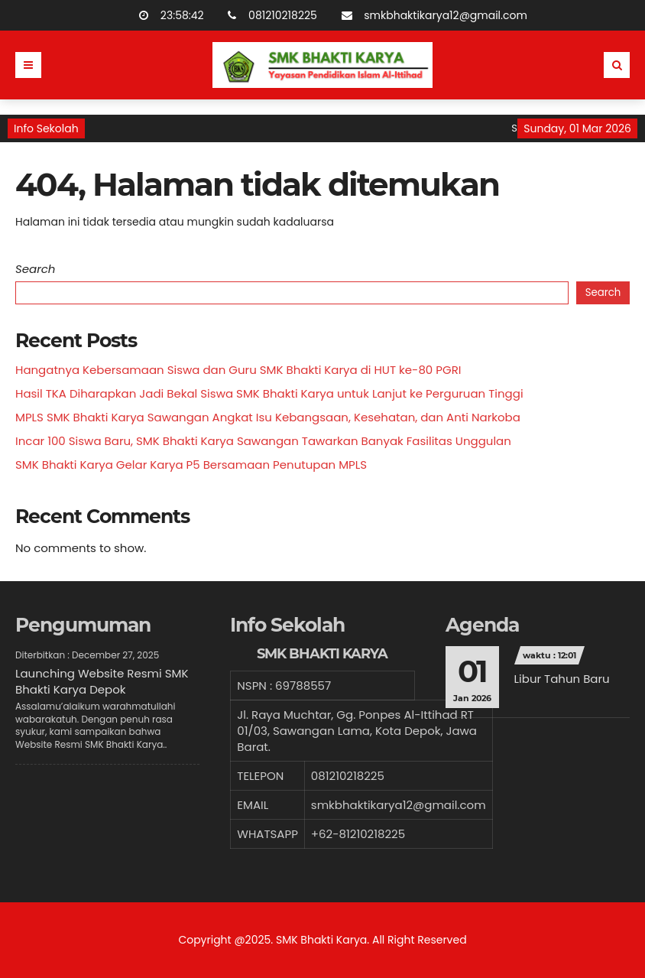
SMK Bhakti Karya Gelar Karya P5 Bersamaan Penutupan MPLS (191, 465)
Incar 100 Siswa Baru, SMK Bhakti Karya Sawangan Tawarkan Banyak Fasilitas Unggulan (263, 441)
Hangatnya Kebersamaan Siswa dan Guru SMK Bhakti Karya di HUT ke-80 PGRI (238, 370)
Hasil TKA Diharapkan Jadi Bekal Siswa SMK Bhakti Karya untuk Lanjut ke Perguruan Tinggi (269, 393)
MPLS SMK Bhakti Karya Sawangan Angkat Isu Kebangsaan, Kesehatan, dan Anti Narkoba (267, 417)
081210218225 (263, 15)
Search (35, 269)
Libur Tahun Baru (562, 679)
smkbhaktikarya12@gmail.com (426, 15)
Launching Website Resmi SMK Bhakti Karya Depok (101, 681)
